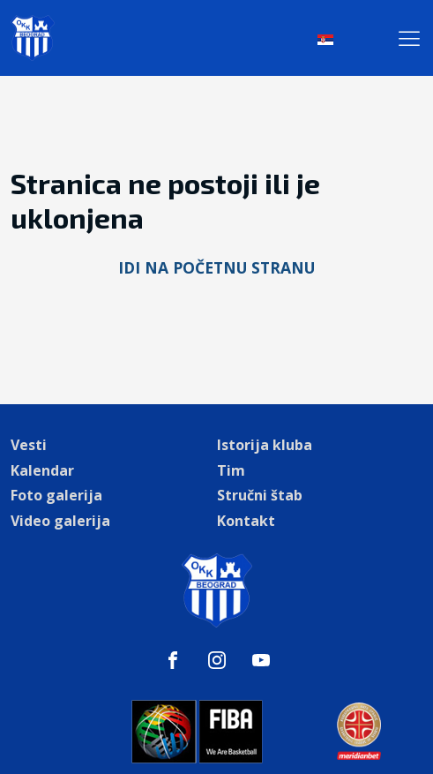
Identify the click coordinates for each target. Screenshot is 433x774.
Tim (231, 470)
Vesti (29, 445)
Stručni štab (259, 495)
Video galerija (60, 520)
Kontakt (246, 520)
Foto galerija (56, 495)
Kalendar (42, 470)
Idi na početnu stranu (216, 267)
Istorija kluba (264, 445)
